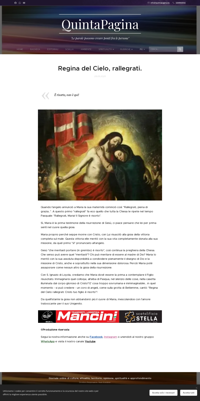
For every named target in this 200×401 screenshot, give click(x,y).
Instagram (110, 336)
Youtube (90, 341)
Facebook (96, 336)
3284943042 (181, 2)
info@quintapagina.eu (160, 2)
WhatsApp (48, 341)
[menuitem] (22, 49)
